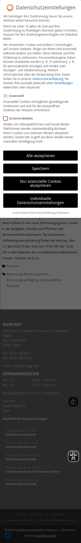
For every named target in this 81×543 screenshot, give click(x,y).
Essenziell (15, 91)
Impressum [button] (63, 208)
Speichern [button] (40, 163)
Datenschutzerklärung (47, 74)
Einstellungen (63, 78)
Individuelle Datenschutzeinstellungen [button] (40, 196)
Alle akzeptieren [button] (40, 151)
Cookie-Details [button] (20, 208)
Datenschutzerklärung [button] (42, 208)
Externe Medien (20, 114)
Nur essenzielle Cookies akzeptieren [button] (40, 179)
